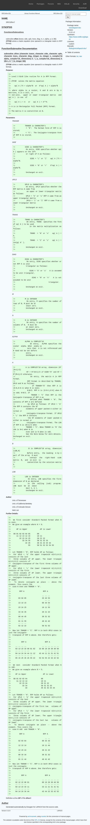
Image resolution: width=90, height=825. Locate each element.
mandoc (44, 816)
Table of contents (73, 52)
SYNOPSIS (7, 27)
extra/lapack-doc (75, 28)
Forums (51, 4)
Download (82, 8)
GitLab (66, 4)
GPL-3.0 (37, 820)
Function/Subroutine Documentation (19, 48)
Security (76, 4)
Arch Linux (13, 3)
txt (77, 56)
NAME (5, 18)
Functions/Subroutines (14, 32)
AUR (84, 4)
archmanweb (32, 816)
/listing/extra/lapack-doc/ (77, 48)
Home (31, 4)
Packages (40, 4)
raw (80, 56)
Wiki (59, 4)
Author (5, 803)
